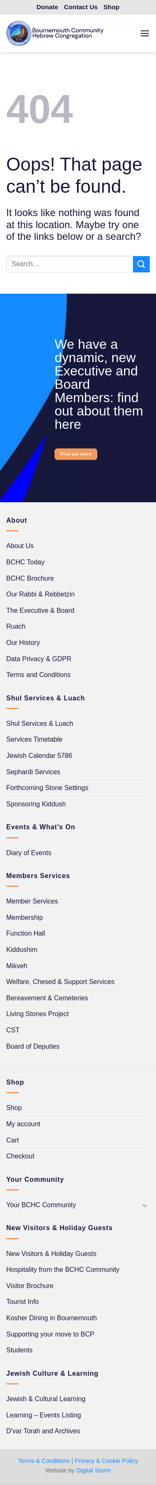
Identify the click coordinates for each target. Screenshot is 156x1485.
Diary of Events (28, 852)
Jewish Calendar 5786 (39, 755)
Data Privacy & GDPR (38, 658)
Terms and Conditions (38, 674)
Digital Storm (94, 1470)
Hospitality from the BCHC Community (62, 1269)
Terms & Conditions (44, 1460)
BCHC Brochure (30, 578)
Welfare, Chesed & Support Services (60, 981)
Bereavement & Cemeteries (47, 998)
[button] (145, 33)
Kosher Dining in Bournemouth (51, 1317)
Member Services (32, 901)
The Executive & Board (40, 610)
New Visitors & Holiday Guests (51, 1253)
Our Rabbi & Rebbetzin (40, 594)
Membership (24, 917)
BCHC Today (25, 562)
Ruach (15, 626)
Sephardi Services (33, 771)
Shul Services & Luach (39, 723)
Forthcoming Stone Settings (47, 787)
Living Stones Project (37, 1013)
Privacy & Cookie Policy (106, 1460)
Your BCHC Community (41, 1204)
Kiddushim (21, 949)
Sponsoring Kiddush (36, 804)
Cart (12, 1140)
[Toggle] (145, 1205)
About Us (20, 545)
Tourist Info (22, 1301)
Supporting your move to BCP (50, 1334)
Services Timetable (34, 739)
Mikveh (16, 965)
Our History (23, 642)
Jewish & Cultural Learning (45, 1398)
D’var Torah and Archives (43, 1431)
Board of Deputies (32, 1046)
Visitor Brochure (30, 1285)
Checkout (20, 1156)
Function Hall (25, 933)
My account (23, 1124)
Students (19, 1350)
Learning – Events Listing (43, 1415)
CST (13, 1030)
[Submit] (141, 264)
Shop (14, 1107)
